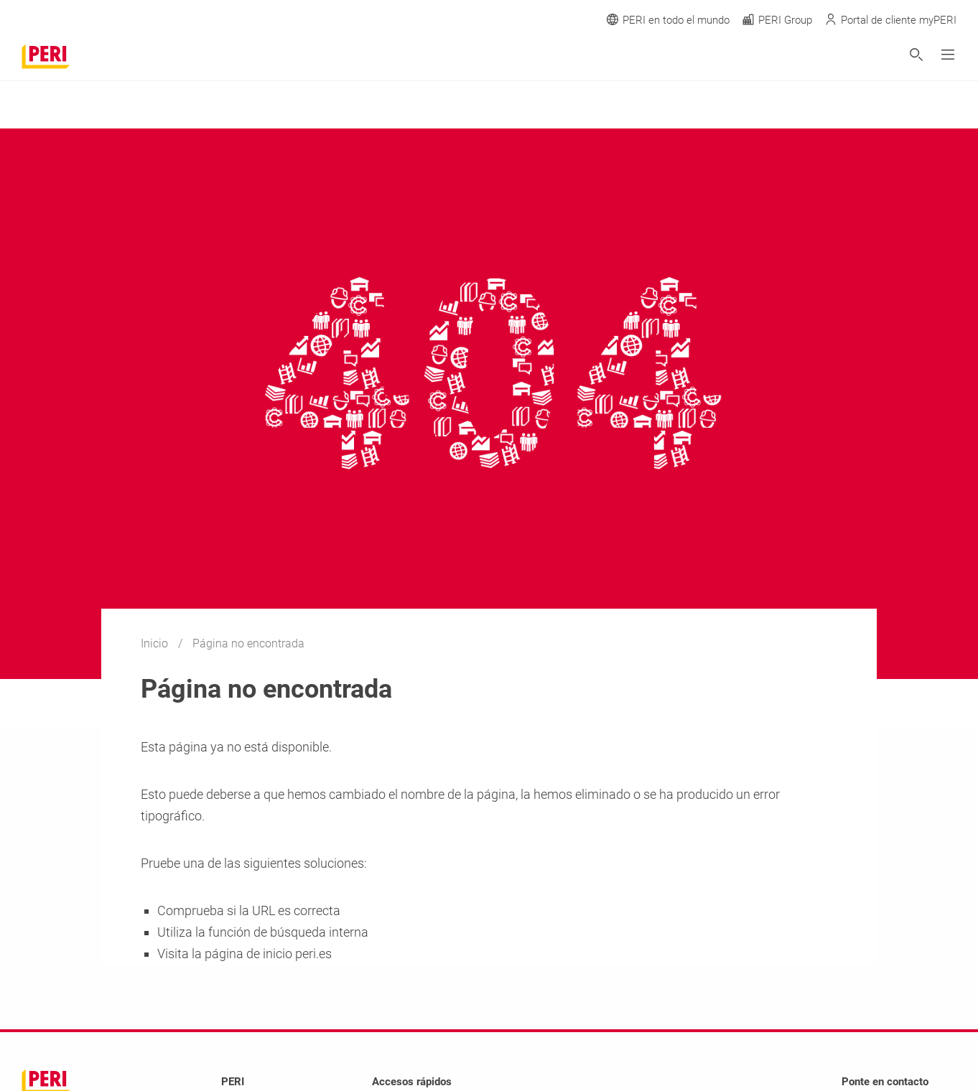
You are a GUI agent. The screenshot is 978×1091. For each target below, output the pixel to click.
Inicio (156, 643)
